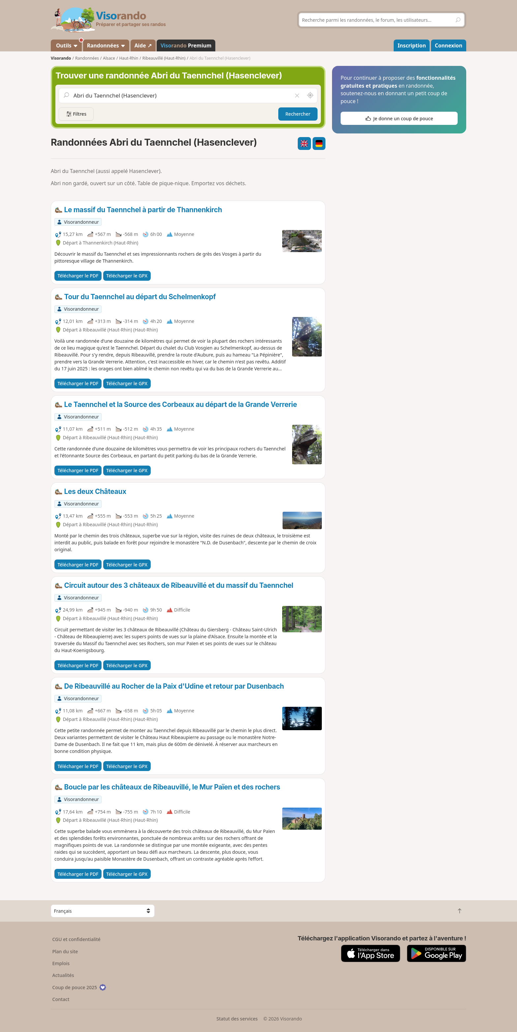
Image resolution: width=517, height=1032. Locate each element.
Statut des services (237, 1019)
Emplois (61, 963)
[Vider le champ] (297, 95)
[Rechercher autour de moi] (310, 95)
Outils (68, 44)
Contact (61, 999)
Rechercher (298, 114)
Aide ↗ (143, 45)
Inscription (412, 45)
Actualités (63, 975)
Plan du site (65, 951)
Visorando (61, 58)
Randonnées (106, 45)
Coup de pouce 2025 (79, 987)
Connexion (448, 45)
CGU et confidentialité (76, 939)
